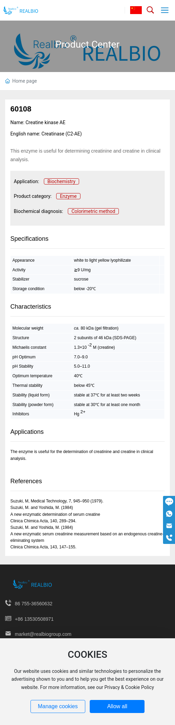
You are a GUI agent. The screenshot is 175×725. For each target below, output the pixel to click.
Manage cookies (58, 706)
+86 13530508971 (34, 619)
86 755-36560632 (33, 603)
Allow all (117, 706)
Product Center (87, 44)
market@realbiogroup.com (43, 634)
